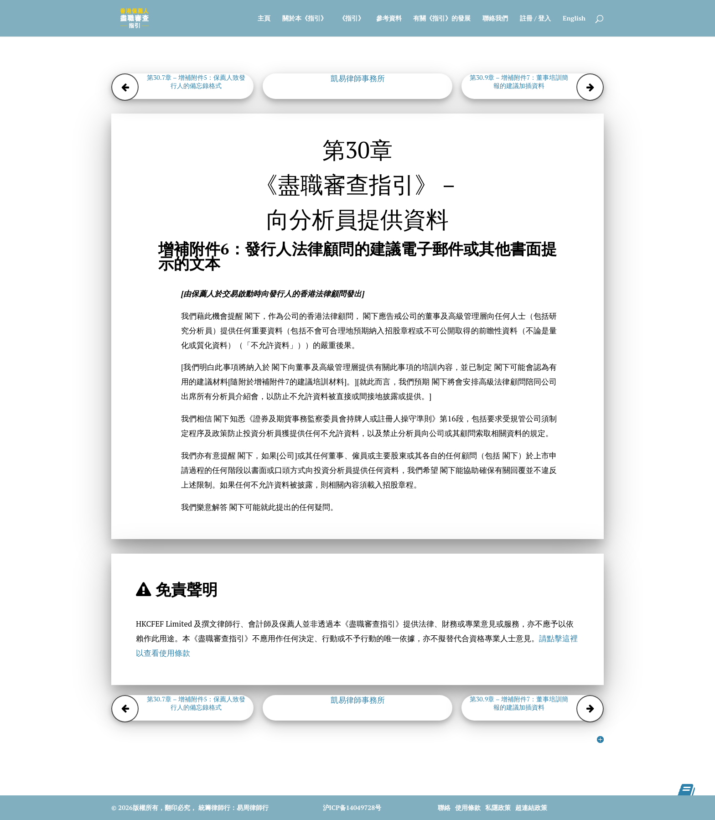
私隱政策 (498, 807)
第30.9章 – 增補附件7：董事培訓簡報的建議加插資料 (519, 81)
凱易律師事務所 (358, 78)
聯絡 (444, 807)
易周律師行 (253, 807)
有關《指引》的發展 (442, 18)
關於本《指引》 (304, 18)
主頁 (264, 18)
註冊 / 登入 (535, 18)
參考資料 (389, 18)
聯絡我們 (495, 18)
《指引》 (351, 18)
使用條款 (468, 807)
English (574, 18)
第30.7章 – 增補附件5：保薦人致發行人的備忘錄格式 (196, 81)
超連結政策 (531, 807)
